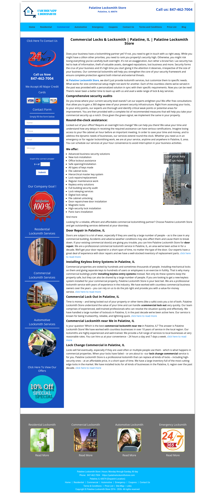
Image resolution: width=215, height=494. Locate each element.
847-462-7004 (181, 9)
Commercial (63, 27)
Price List (171, 27)
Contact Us (128, 27)
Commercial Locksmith (86, 424)
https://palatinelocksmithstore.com (118, 475)
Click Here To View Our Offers (42, 369)
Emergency (97, 27)
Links (129, 486)
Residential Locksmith (42, 424)
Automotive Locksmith (129, 424)
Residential (46, 27)
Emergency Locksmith (173, 424)
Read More (42, 455)
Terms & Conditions (92, 486)
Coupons (113, 27)
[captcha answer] (45, 164)
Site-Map (120, 486)
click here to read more (88, 291)
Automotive (81, 27)
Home (32, 27)
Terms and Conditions (150, 27)
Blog (184, 27)
